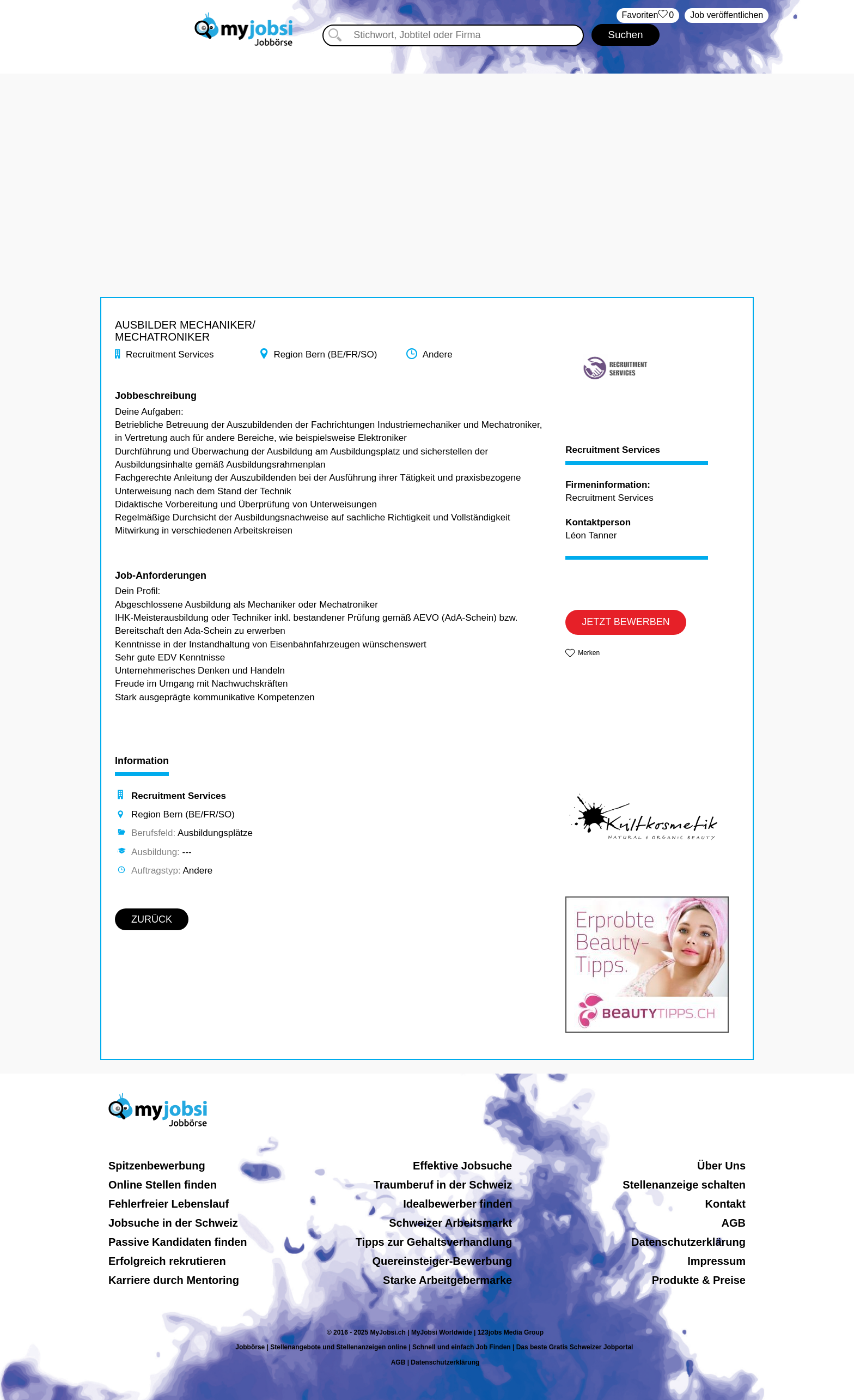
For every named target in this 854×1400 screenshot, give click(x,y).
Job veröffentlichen (726, 15)
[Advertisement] (427, 150)
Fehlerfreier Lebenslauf (168, 1204)
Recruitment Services (612, 450)
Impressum (716, 1261)
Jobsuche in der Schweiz (173, 1223)
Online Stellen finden (162, 1185)
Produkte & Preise (699, 1280)
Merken (589, 653)
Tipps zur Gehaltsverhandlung (434, 1242)
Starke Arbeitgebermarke (447, 1280)
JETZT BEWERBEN (626, 621)
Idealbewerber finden (457, 1204)
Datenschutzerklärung (688, 1242)
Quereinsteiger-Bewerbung (443, 1261)
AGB (734, 1223)
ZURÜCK (151, 919)
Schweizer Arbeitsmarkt (450, 1223)
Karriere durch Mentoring (173, 1280)
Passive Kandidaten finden (177, 1242)
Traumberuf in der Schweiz (443, 1185)
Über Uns (721, 1166)
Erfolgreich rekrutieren (167, 1261)
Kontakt (725, 1204)
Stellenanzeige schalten (684, 1185)
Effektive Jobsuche (462, 1166)
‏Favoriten (648, 15)
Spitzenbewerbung (156, 1166)
